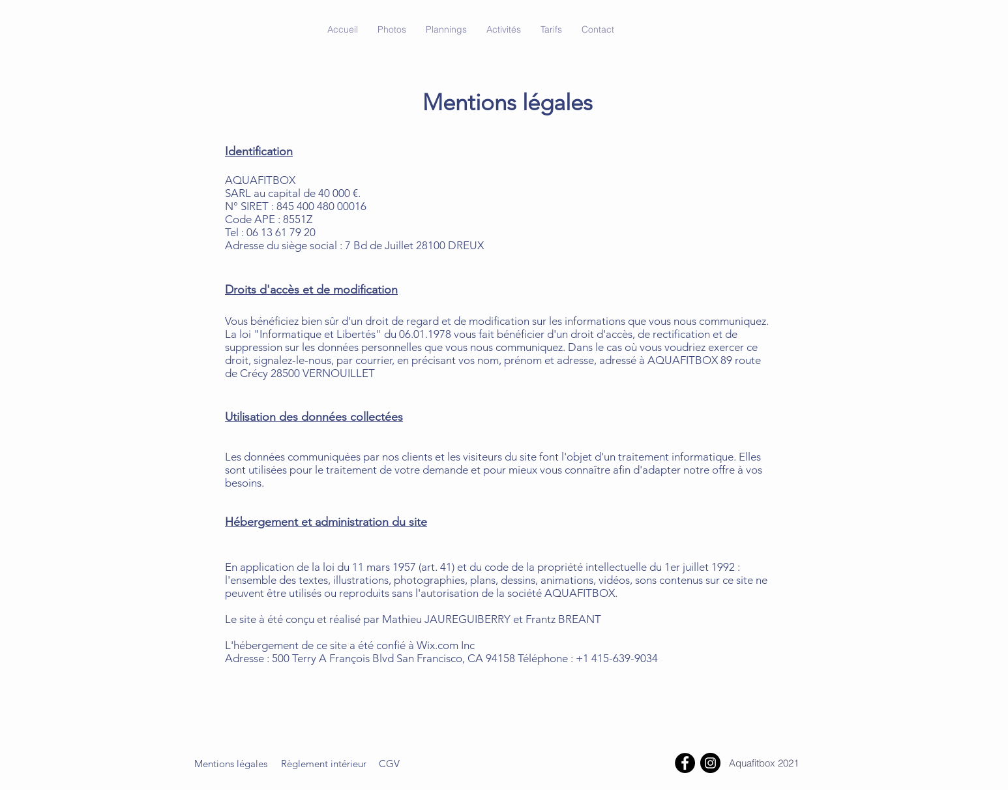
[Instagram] (710, 763)
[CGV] (389, 763)
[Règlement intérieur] (323, 763)
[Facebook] (685, 763)
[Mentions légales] (231, 763)
